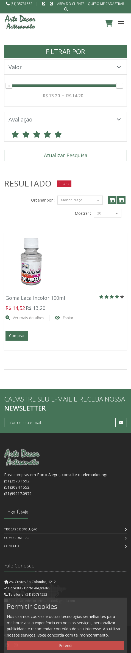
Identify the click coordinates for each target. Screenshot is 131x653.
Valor (65, 67)
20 (107, 213)
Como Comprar (16, 538)
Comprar (17, 335)
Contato (11, 546)
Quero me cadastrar (106, 3)
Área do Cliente (70, 3)
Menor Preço (80, 199)
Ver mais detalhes (28, 317)
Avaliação (65, 119)
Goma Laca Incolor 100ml (35, 298)
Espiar (68, 317)
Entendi (65, 645)
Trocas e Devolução (21, 529)
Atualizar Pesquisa (65, 155)
